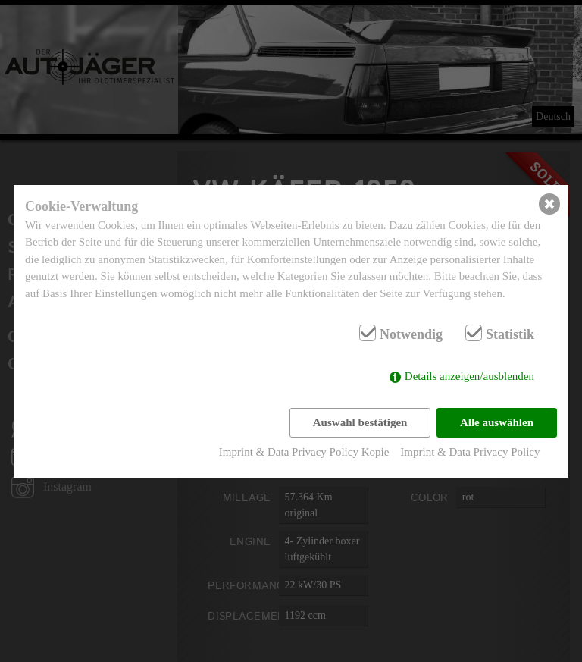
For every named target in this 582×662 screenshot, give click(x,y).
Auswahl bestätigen (360, 422)
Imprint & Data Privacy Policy (470, 452)
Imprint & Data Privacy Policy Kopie (304, 452)
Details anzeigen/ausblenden (469, 376)
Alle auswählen (497, 422)
